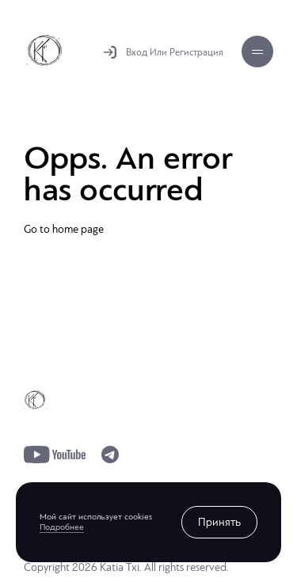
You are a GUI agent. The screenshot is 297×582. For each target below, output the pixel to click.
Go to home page (64, 229)
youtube (55, 454)
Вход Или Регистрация (174, 52)
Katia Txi (45, 51)
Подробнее (62, 527)
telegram (110, 454)
